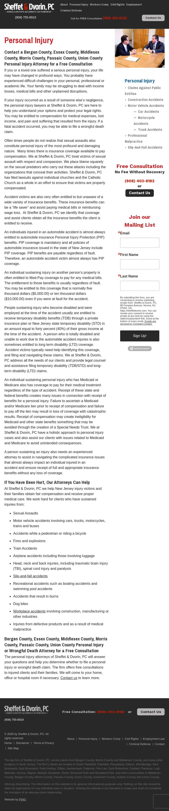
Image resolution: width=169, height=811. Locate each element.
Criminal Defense (71, 10)
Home (8, 743)
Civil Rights (117, 4)
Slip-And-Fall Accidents (145, 147)
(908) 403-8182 (139, 181)
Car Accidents (148, 111)
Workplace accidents (29, 611)
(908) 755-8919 (14, 719)
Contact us (69, 678)
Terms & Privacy (44, 743)
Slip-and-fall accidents (30, 576)
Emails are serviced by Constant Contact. (138, 322)
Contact (160, 744)
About (64, 4)
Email (125, 233)
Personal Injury (79, 4)
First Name (129, 255)
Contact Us (153, 17)
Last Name (129, 276)
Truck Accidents (150, 129)
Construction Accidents (145, 99)
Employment (134, 4)
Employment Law (154, 738)
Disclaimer (22, 743)
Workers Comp (99, 4)
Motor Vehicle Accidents (146, 105)
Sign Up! (139, 336)
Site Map (13, 748)
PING (22, 799)
